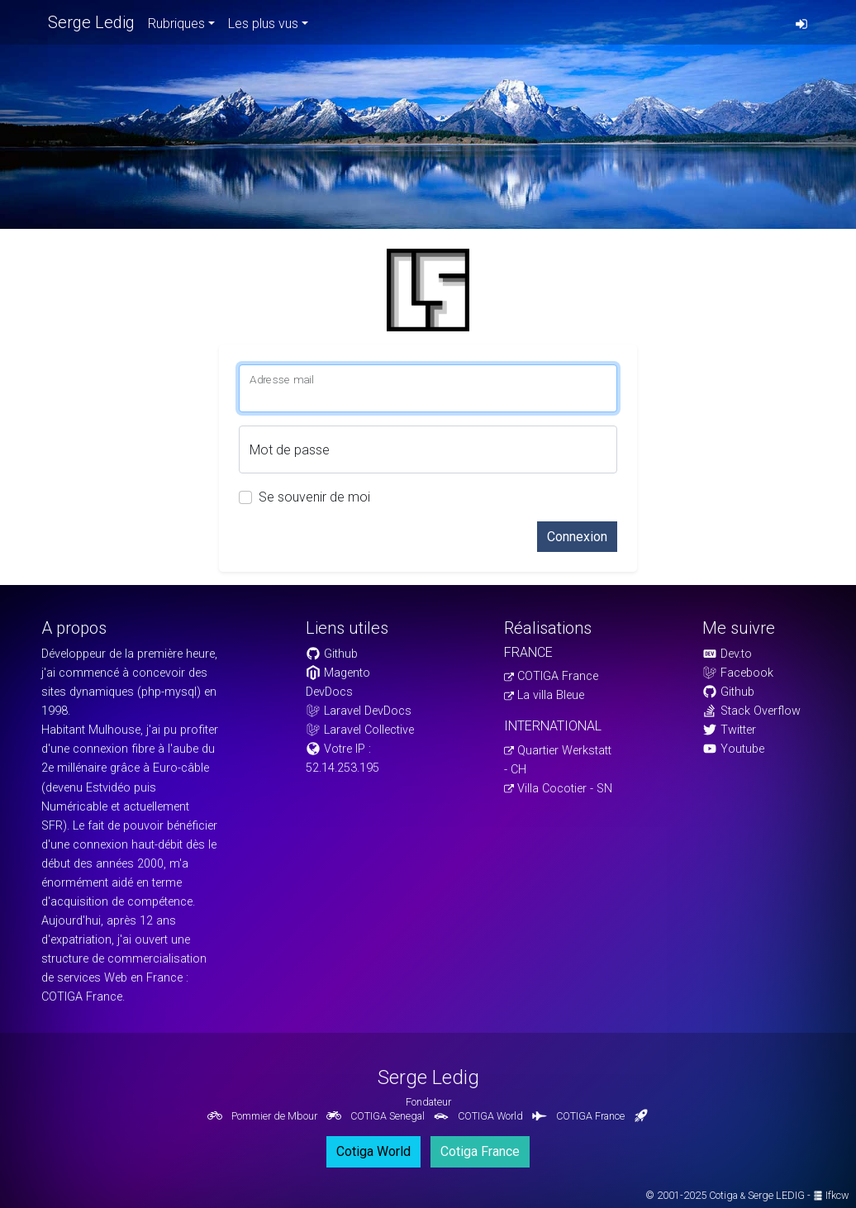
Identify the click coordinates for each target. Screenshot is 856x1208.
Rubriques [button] (176, 23)
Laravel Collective (360, 730)
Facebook (737, 673)
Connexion (577, 537)
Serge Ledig (91, 22)
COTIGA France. (83, 997)
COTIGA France (551, 676)
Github (332, 654)
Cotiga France (480, 1151)
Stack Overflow (751, 711)
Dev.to (727, 654)
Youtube (733, 749)
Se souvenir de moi (314, 497)
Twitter (729, 730)
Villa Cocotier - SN (558, 789)
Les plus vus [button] (263, 23)
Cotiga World (373, 1151)
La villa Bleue (544, 695)
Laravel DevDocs (358, 711)
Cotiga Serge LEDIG (757, 1195)
